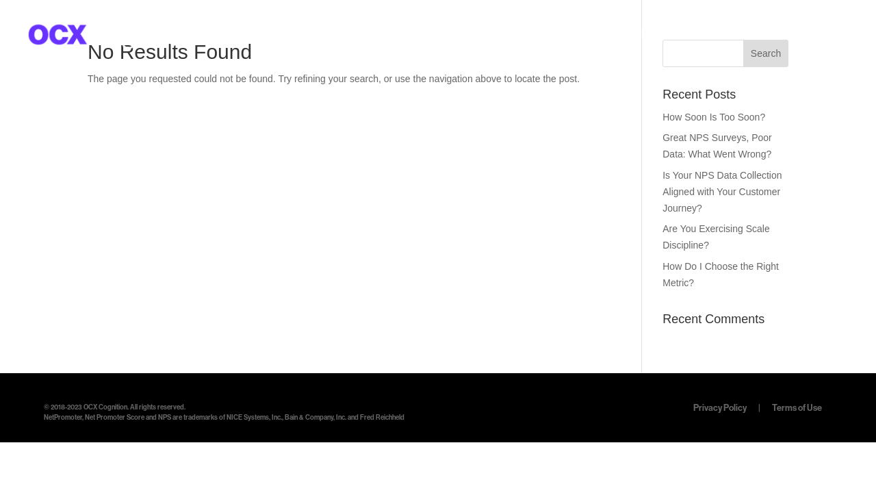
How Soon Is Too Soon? (713, 117)
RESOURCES (717, 35)
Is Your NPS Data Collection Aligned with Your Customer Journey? (722, 192)
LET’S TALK (815, 35)
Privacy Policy (720, 408)
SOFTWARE (622, 35)
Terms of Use (797, 408)
